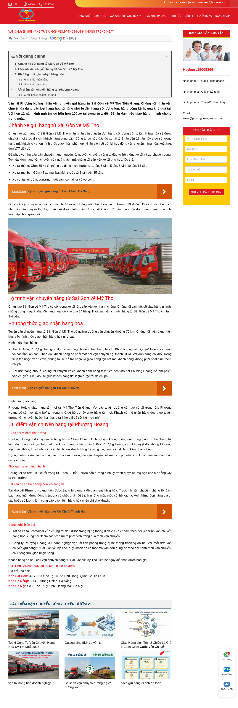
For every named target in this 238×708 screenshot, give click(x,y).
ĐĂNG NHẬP (222, 16)
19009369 (205, 70)
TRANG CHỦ (83, 16)
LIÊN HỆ (189, 16)
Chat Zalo (226, 671)
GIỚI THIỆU (100, 16)
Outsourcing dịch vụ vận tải (83, 642)
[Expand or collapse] (167, 56)
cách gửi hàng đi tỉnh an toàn (141, 683)
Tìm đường (227, 656)
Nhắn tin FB (227, 686)
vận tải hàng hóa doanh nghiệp (29, 683)
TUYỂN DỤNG (204, 16)
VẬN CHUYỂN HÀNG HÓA (125, 16)
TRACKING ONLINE (156, 16)
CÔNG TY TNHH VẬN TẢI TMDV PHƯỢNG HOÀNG (196, 2)
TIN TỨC (176, 16)
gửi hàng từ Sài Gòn (37, 133)
